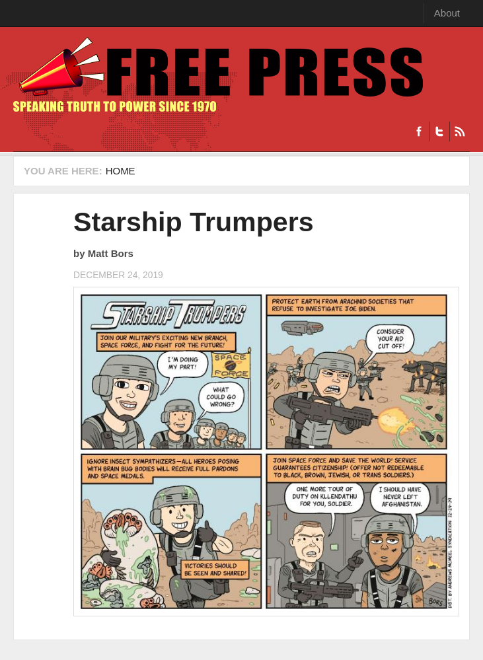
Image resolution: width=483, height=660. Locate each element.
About (447, 12)
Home (120, 170)
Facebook (419, 131)
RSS (459, 131)
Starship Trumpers (193, 222)
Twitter (439, 131)
